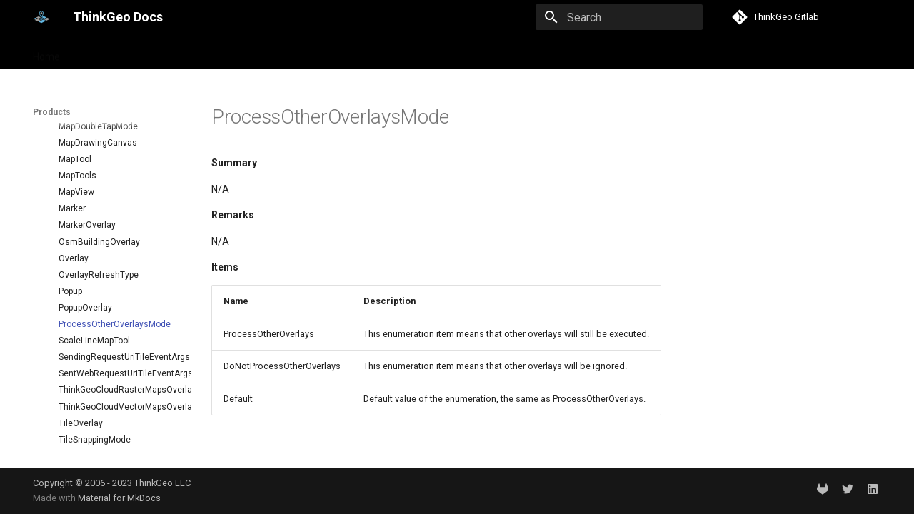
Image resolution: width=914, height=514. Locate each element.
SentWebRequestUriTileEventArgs (119, 333)
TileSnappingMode (95, 400)
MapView (76, 152)
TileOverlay (81, 383)
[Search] (619, 17)
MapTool (75, 119)
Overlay (74, 218)
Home (46, 52)
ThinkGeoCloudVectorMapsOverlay (119, 367)
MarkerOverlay (87, 185)
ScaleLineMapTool (94, 301)
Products (99, 52)
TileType (75, 416)
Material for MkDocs (119, 498)
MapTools (77, 136)
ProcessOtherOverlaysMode (115, 284)
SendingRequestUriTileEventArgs (119, 317)
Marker (72, 168)
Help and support (176, 52)
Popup (70, 251)
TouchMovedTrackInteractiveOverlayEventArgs (119, 449)
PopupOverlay (85, 268)
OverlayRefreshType (99, 235)
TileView (75, 433)
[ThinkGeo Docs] (41, 17)
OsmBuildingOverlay (99, 202)
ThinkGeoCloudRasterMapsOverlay (119, 350)
